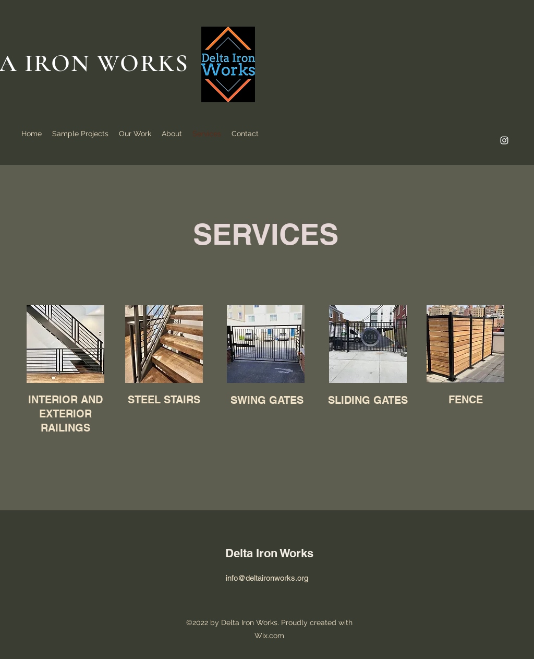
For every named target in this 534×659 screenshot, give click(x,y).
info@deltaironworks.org (267, 577)
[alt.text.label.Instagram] (504, 140)
